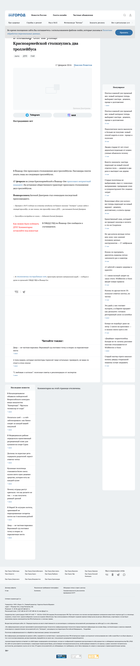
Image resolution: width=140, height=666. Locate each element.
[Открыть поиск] (124, 15)
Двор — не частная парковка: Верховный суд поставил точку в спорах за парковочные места (52, 350)
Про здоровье (14, 23)
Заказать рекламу (97, 23)
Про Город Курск (30, 574)
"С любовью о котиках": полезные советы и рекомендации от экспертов (52, 374)
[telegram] (24, 291)
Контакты (37, 590)
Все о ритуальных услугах (122, 23)
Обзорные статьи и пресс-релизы (74, 588)
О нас (7, 590)
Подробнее (87, 629)
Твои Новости (9, 574)
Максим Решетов (83, 65)
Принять (124, 32)
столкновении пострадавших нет (31, 276)
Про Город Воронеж (71, 571)
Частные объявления (83, 15)
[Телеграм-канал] (32, 115)
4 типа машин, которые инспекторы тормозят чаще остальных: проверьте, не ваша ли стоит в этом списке (52, 363)
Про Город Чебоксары (12, 571)
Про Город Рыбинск (51, 574)
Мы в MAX (52, 23)
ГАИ (33, 56)
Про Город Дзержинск (12, 579)
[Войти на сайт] (130, 15)
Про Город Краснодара (52, 579)
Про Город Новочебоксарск (34, 571)
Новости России (39, 15)
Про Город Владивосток (33, 579)
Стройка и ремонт (34, 23)
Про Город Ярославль (52, 571)
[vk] (17, 291)
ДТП (25, 56)
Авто (17, 56)
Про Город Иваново (91, 571)
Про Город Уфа (70, 574)
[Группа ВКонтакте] (107, 574)
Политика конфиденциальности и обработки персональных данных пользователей (32, 632)
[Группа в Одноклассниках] (112, 574)
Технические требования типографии (46, 588)
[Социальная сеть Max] (72, 115)
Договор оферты (10, 588)
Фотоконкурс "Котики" (73, 23)
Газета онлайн (60, 15)
